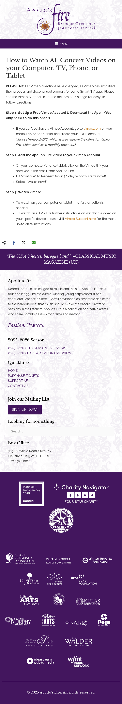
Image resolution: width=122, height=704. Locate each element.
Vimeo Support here (80, 219)
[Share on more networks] (4, 243)
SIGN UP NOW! (25, 409)
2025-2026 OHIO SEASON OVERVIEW (36, 348)
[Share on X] (24, 243)
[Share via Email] (34, 243)
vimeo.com (92, 128)
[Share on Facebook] (14, 243)
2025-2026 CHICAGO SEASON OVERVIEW (39, 353)
